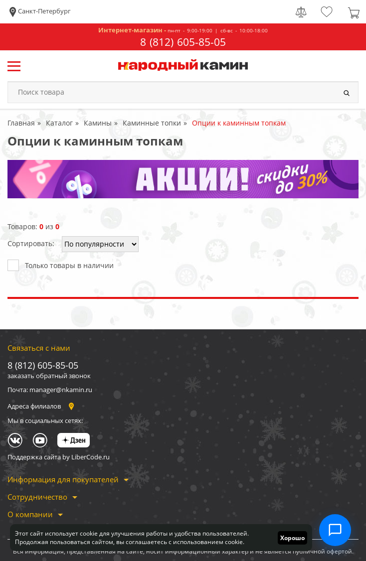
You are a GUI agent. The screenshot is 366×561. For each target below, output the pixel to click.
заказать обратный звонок (49, 375)
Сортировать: (30, 243)
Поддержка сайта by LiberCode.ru (58, 456)
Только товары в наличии (60, 265)
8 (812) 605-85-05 (183, 42)
